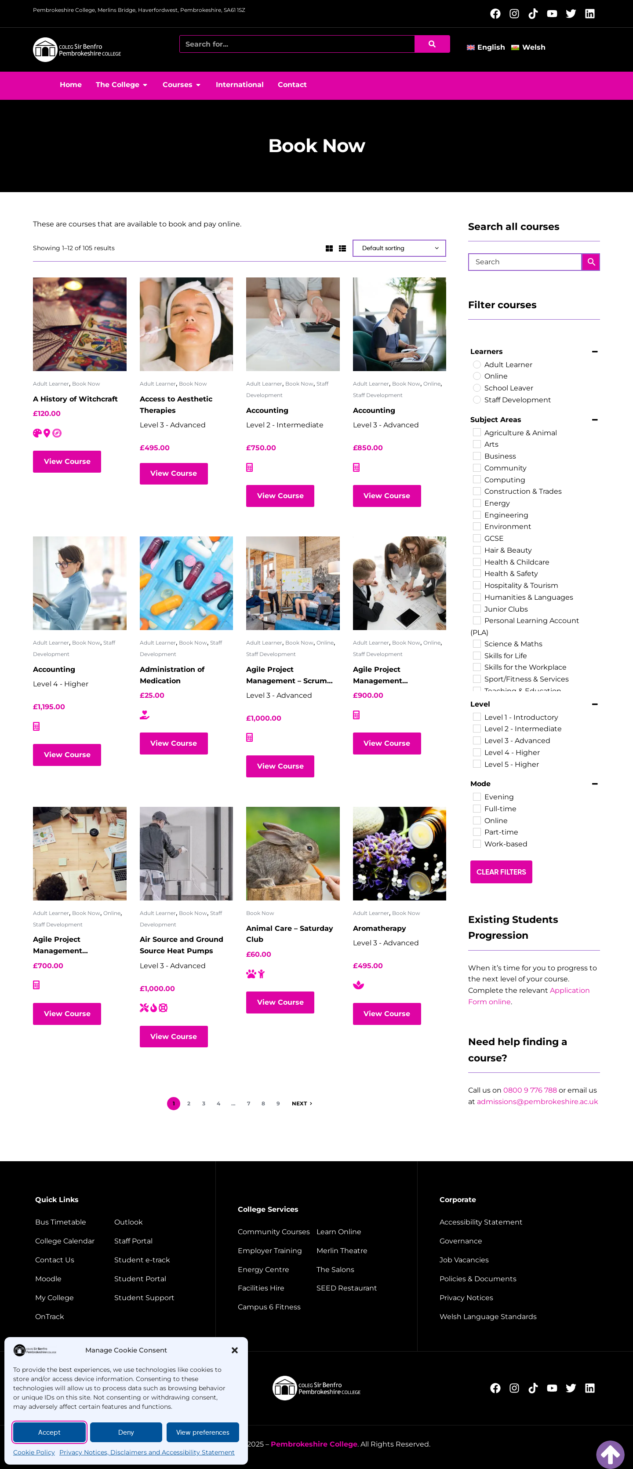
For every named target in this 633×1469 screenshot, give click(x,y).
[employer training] (276, 1251)
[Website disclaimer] (518, 1298)
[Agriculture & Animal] (476, 431)
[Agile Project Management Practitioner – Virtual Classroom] (80, 853)
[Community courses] (276, 1232)
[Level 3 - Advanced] (476, 740)
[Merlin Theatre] (355, 1251)
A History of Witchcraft (75, 399)
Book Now (86, 383)
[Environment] (476, 525)
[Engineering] (476, 514)
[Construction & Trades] (476, 490)
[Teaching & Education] (476, 690)
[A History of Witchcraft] (80, 324)
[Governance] (518, 1241)
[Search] (432, 44)
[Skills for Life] (476, 655)
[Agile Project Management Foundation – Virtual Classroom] (400, 583)
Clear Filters (501, 871)
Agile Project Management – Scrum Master (286, 676)
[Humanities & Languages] (476, 596)
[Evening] (476, 796)
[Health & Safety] (476, 572)
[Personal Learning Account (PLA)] (476, 619)
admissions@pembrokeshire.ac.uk (537, 1101)
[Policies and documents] (518, 1279)
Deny (126, 1432)
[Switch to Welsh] (531, 47)
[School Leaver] (476, 387)
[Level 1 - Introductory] (476, 716)
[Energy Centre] (276, 1270)
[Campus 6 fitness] (276, 1307)
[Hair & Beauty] (476, 549)
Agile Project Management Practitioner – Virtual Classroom (71, 946)
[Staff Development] (476, 399)
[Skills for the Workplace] (476, 666)
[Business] (476, 455)
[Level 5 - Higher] (476, 763)
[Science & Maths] (476, 643)
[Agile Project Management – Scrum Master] (293, 583)
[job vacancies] (518, 1260)
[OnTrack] (73, 1317)
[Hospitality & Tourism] (476, 584)
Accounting (267, 410)
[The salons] (355, 1270)
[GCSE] (476, 537)
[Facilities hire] (276, 1288)
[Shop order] (399, 248)
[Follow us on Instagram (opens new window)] (516, 13)
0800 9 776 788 (530, 1090)
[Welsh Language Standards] (518, 1317)
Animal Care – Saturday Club (289, 934)
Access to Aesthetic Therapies (176, 405)
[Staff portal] (153, 1241)
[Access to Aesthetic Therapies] (186, 324)
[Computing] (476, 478)
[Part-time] (476, 831)
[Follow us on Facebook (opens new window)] (498, 13)
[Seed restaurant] (355, 1288)
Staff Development (378, 395)
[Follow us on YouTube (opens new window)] (554, 13)
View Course (67, 461)
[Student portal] (153, 1279)
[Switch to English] (489, 47)
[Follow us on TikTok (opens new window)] (535, 13)
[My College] (73, 1298)
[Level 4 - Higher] (476, 751)
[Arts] (476, 443)
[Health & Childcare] (476, 561)
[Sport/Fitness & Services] (476, 678)
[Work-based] (476, 843)
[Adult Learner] (476, 364)
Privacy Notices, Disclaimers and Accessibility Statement (147, 1452)
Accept (49, 1432)
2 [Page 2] (188, 1103)
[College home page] (77, 49)
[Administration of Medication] (186, 583)
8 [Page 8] (263, 1103)
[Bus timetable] (73, 1222)
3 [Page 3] (203, 1103)
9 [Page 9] (278, 1103)
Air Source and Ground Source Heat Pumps (181, 945)
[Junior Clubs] (476, 608)
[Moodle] (73, 1279)
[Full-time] (476, 808)
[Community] (476, 467)
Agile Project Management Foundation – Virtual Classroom (390, 676)
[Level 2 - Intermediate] (476, 728)
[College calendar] (73, 1241)
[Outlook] (153, 1222)
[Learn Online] (355, 1232)
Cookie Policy (34, 1452)
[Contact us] (73, 1260)
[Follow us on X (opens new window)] (573, 13)
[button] (234, 1350)
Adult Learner (51, 383)
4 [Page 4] (218, 1103)
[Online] (476, 375)
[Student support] (153, 1298)
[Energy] (476, 502)
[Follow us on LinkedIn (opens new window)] (592, 13)
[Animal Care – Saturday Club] (293, 853)
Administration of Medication (172, 675)
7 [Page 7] (248, 1103)
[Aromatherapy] (400, 853)
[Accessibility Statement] (518, 1222)
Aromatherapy (379, 928)
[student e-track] (153, 1260)
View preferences (202, 1432)
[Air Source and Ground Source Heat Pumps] (186, 853)
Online (431, 383)
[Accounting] (293, 324)
